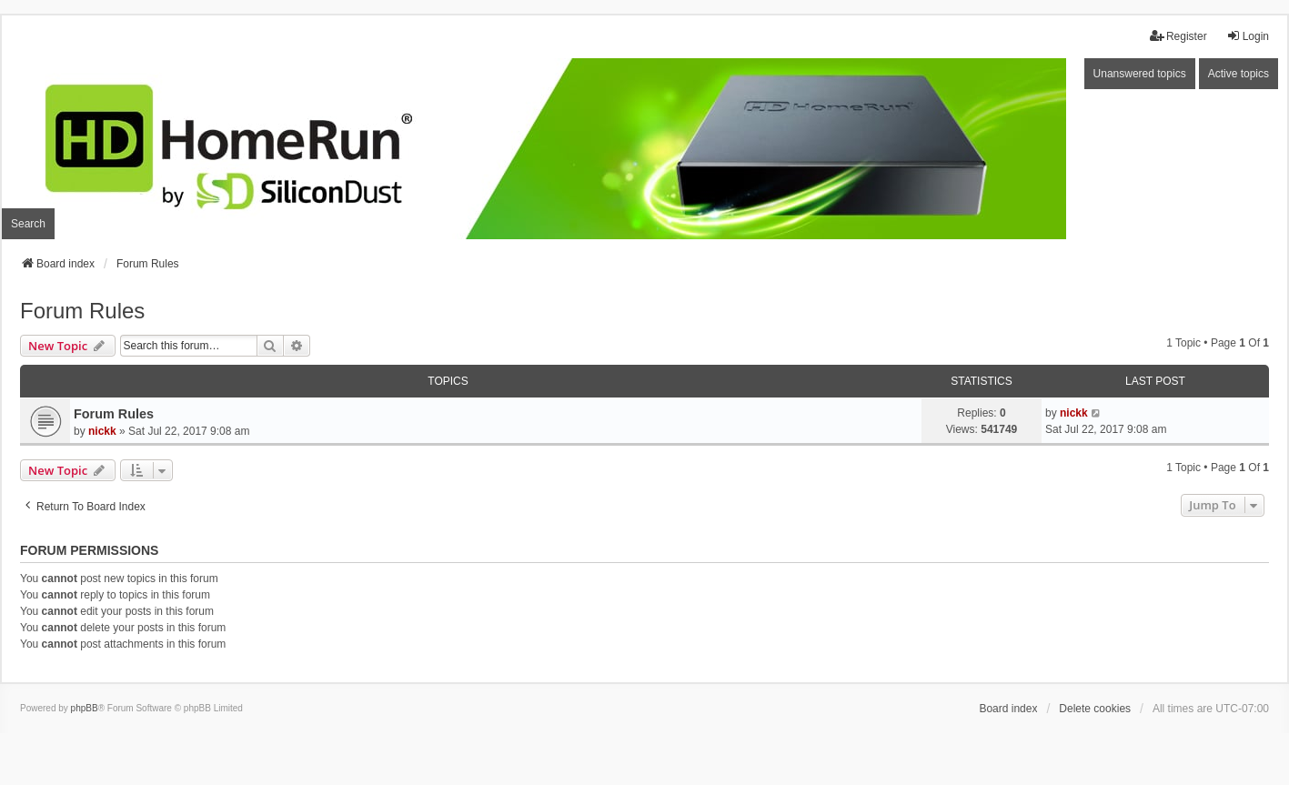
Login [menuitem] (1247, 36)
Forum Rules (82, 310)
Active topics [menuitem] (1238, 73)
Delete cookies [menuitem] (1095, 708)
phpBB (84, 708)
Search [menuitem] (28, 223)
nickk (102, 431)
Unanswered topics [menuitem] (1139, 73)
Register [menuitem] (1178, 36)
